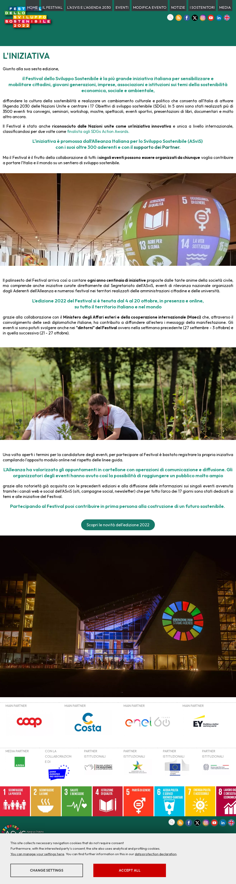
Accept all (130, 870)
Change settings (46, 870)
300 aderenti (102, 147)
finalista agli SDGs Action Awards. (98, 131)
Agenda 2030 (17, 106)
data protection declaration (156, 854)
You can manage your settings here (37, 854)
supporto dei (156, 147)
